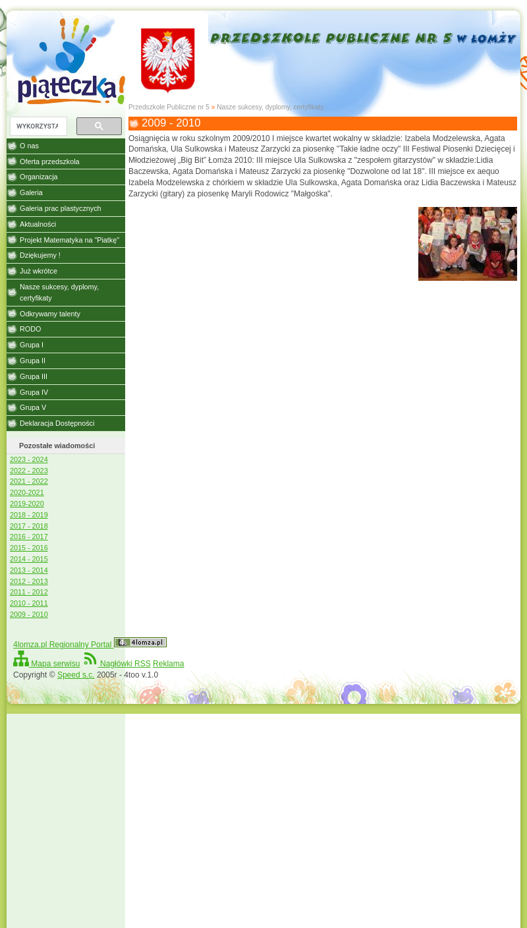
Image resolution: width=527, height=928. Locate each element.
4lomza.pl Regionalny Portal (90, 644)
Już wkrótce (38, 271)
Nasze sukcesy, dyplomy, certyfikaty (270, 107)
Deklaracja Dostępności (57, 423)
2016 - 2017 (29, 536)
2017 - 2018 (29, 526)
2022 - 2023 (29, 471)
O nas (29, 146)
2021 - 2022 (29, 481)
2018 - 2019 (29, 515)
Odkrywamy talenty (50, 314)
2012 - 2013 (29, 581)
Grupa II (32, 360)
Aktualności (38, 224)
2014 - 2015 (29, 559)
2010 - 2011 (29, 603)
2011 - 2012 (29, 592)
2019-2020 (27, 504)
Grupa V (33, 407)
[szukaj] (37, 126)
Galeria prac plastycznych (60, 208)
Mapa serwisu (46, 663)
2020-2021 (27, 492)
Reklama (168, 663)
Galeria (31, 192)
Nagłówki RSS (116, 663)
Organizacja (39, 177)
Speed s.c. (76, 675)
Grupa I (31, 345)
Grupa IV (34, 392)
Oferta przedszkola (50, 161)
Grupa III (33, 376)
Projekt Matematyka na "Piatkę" (69, 240)
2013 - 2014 (29, 570)
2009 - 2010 (29, 614)
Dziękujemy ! (40, 255)
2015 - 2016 (29, 548)
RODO (30, 329)
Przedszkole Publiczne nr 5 (168, 107)
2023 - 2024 (29, 459)
